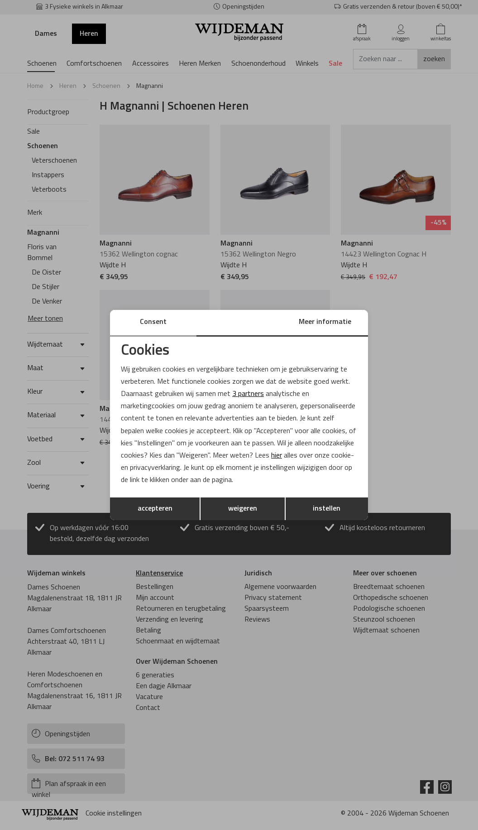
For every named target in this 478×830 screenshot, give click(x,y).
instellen (326, 508)
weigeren (242, 508)
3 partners (248, 394)
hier (277, 455)
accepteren (155, 508)
